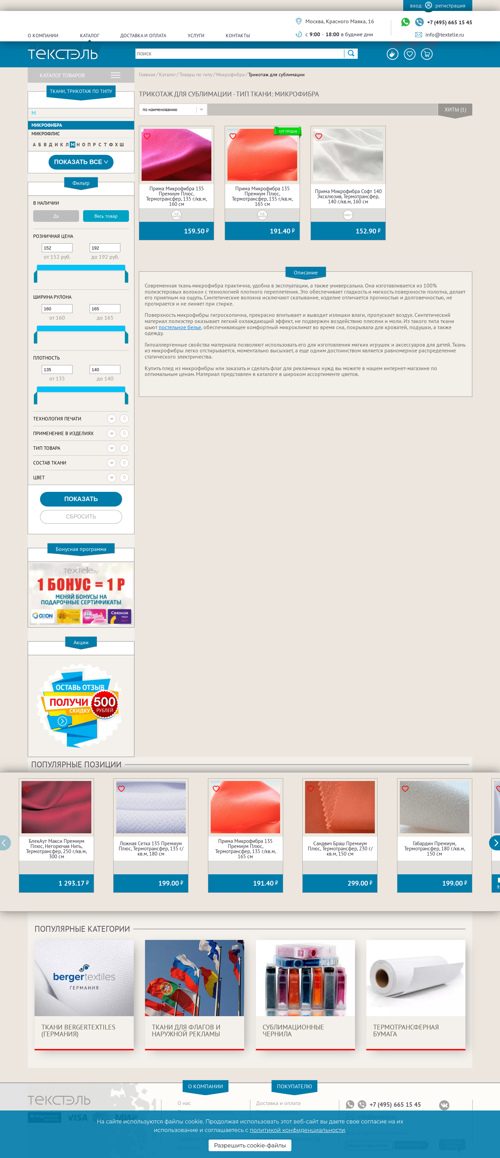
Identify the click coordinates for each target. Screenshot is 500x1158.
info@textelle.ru (444, 34)
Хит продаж (288, 131)
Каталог (89, 35)
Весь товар (106, 216)
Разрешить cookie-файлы (250, 1145)
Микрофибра (46, 125)
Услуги (196, 35)
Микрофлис (45, 134)
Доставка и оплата (143, 35)
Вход (416, 5)
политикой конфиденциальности (297, 1130)
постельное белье (180, 327)
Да (56, 216)
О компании (43, 35)
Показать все (81, 162)
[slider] (35, 278)
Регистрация (450, 5)
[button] (498, 842)
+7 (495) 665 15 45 (449, 22)
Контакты (238, 35)
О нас (184, 1103)
